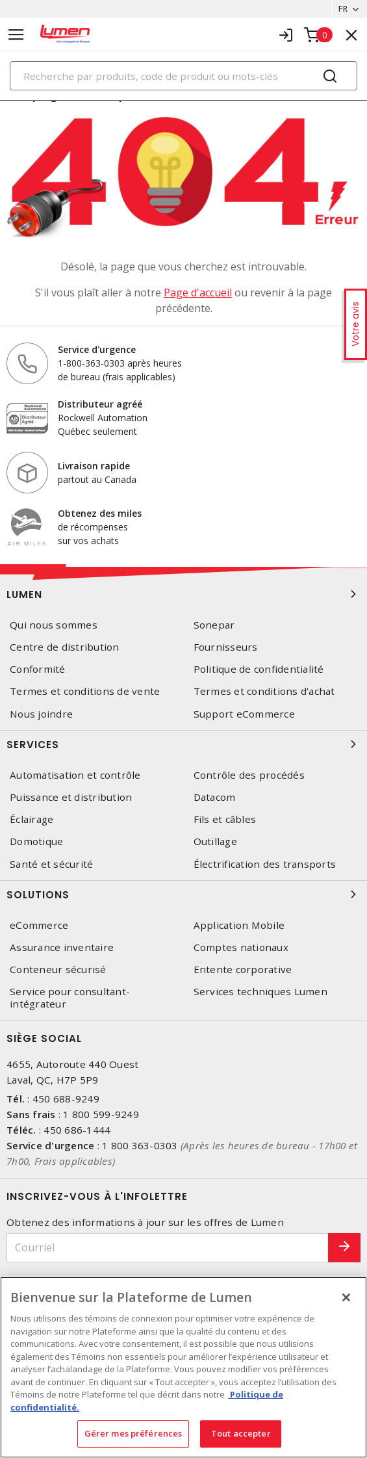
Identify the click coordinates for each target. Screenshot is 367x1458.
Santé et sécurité (51, 864)
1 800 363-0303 (140, 1145)
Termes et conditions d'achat (264, 691)
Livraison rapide (94, 466)
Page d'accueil (198, 292)
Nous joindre (41, 714)
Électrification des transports (265, 864)
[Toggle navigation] (16, 34)
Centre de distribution (65, 647)
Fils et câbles (225, 819)
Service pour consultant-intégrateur (70, 997)
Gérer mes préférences (133, 1433)
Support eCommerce (244, 714)
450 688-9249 (65, 1098)
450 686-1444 (77, 1129)
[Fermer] (346, 1297)
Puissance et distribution (71, 797)
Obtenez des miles (100, 513)
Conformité (38, 669)
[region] (183, 1367)
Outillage (215, 841)
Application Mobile (239, 925)
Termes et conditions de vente (85, 691)
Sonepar (214, 625)
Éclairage (31, 819)
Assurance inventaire (62, 947)
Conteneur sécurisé (58, 969)
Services (183, 744)
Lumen (183, 594)
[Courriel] (167, 1247)
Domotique (36, 841)
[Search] (183, 75)
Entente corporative (243, 969)
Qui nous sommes (53, 625)
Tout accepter (241, 1433)
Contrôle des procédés (249, 775)
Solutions (183, 894)
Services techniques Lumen (260, 991)
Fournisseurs (226, 647)
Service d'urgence (97, 349)
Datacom (215, 797)
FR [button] (343, 8)
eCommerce (39, 925)
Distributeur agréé (100, 404)
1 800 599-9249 (101, 1114)
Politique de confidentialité (259, 669)
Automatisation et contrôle (75, 775)
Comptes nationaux (241, 947)
